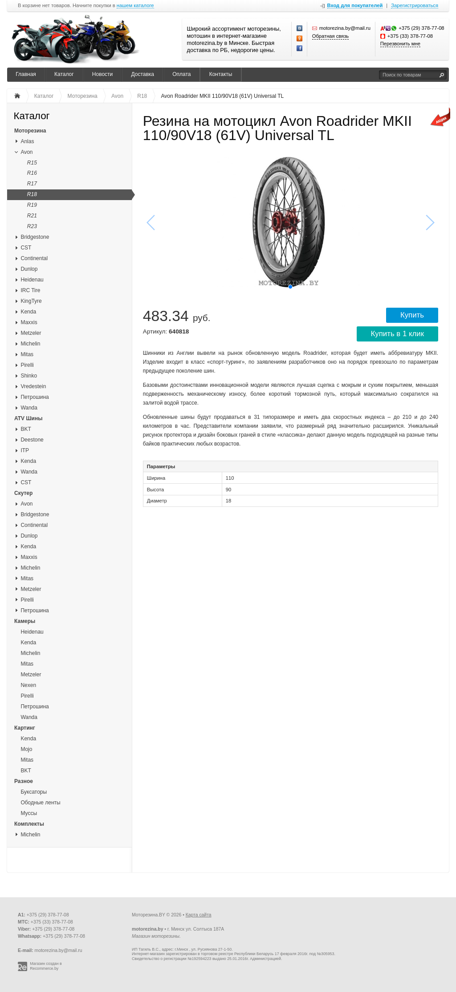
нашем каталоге (135, 5)
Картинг (24, 728)
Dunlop (28, 269)
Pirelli (26, 365)
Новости (102, 74)
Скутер (23, 493)
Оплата (181, 74)
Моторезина (30, 131)
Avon (26, 152)
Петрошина (34, 397)
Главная (26, 74)
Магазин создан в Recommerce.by (46, 966)
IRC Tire (30, 290)
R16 (32, 173)
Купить (412, 315)
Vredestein (33, 386)
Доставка (142, 74)
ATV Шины (28, 418)
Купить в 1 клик (397, 333)
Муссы (28, 813)
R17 (32, 184)
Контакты (220, 74)
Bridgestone (34, 237)
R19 (32, 205)
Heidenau (31, 280)
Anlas (27, 141)
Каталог (64, 74)
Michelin (30, 344)
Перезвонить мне (400, 43)
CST (25, 248)
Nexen (28, 685)
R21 (32, 216)
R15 (32, 163)
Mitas (26, 354)
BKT (25, 429)
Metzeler (30, 333)
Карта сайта (199, 914)
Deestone (31, 440)
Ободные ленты (40, 802)
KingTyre (30, 301)
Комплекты (29, 824)
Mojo (26, 749)
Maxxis (28, 322)
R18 (32, 194)
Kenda (28, 312)
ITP (24, 450)
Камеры (24, 621)
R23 (32, 226)
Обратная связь (330, 36)
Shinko (28, 376)
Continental (34, 258)
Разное (23, 781)
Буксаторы (33, 792)
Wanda (28, 408)
